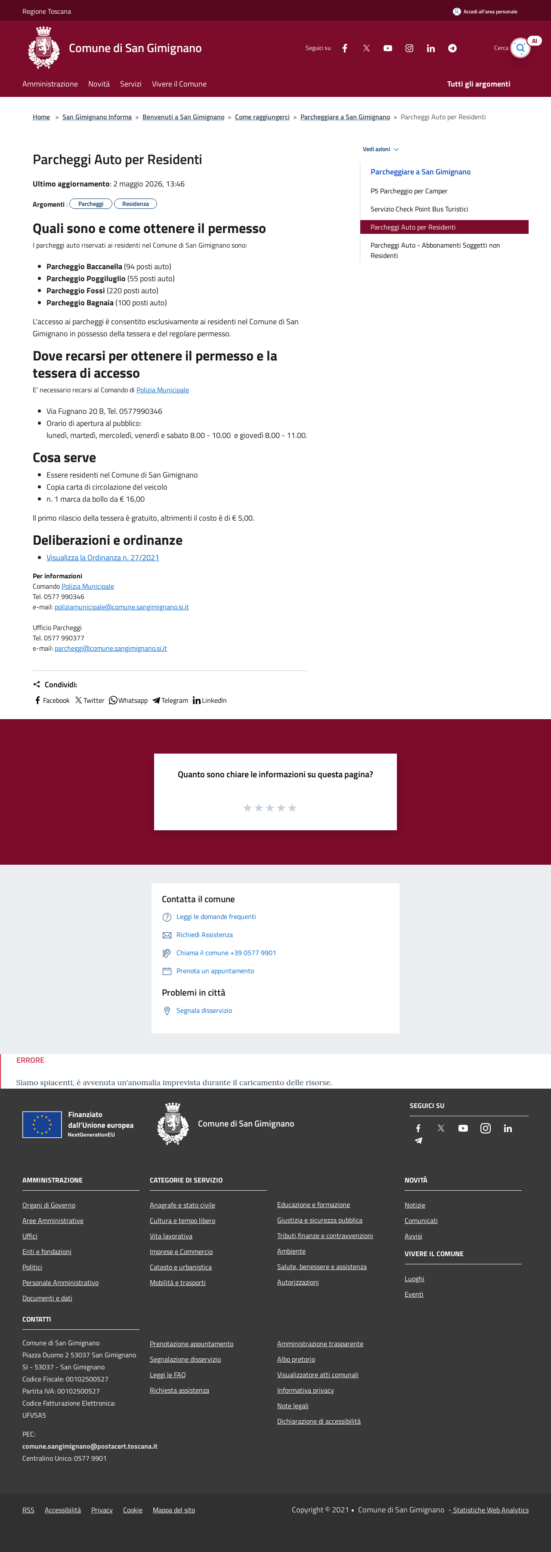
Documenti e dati (47, 1298)
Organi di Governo (48, 1205)
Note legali (293, 1405)
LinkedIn (209, 700)
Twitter (89, 700)
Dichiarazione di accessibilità (319, 1421)
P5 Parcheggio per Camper (409, 191)
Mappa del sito (174, 1510)
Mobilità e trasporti (178, 1282)
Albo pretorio (296, 1359)
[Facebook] (334, 47)
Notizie (415, 1205)
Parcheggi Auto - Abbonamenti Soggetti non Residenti (435, 250)
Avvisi (413, 1236)
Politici (32, 1267)
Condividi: (55, 685)
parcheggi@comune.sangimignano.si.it (111, 648)
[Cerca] (518, 47)
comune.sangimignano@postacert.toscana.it (90, 1446)
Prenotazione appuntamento (191, 1343)
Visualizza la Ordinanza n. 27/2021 (102, 557)
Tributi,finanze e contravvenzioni (325, 1235)
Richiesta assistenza (179, 1390)
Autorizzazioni (298, 1282)
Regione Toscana (46, 11)
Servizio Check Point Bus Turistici (419, 209)
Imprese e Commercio (181, 1251)
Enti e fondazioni (46, 1251)
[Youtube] (377, 47)
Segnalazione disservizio (185, 1359)
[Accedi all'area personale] (485, 11)
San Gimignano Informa (97, 117)
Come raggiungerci (262, 117)
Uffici (29, 1236)
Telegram (169, 700)
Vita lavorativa (171, 1236)
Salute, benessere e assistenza (322, 1266)
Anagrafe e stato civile (182, 1205)
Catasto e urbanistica (181, 1267)
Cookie (132, 1510)
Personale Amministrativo (60, 1282)
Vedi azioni (382, 149)
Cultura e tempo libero (182, 1220)
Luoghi (414, 1278)
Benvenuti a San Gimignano (183, 117)
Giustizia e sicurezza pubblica (319, 1220)
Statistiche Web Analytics (490, 1510)
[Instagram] (398, 47)
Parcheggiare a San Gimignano (345, 117)
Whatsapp (128, 700)
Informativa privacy (305, 1390)
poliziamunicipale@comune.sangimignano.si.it (122, 607)
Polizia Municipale (162, 390)
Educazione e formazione (313, 1204)
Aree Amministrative (53, 1220)
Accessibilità (63, 1510)
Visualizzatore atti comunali (318, 1374)
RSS (28, 1510)
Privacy (102, 1510)
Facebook (51, 700)
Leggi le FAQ (168, 1374)
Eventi (414, 1294)
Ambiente (291, 1251)
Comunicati (421, 1220)
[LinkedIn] (420, 47)
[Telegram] (441, 47)
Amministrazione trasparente (320, 1343)
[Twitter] (355, 47)
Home (41, 117)
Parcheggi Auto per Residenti (413, 227)
